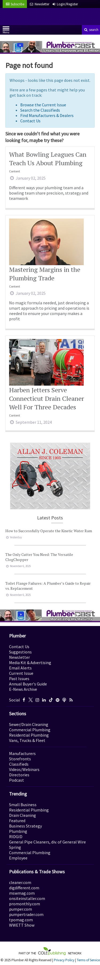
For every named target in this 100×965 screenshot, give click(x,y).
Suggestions (20, 652)
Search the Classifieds (40, 110)
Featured (17, 820)
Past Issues (19, 678)
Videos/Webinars (24, 769)
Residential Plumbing (29, 735)
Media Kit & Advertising (30, 662)
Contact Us (30, 120)
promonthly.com (24, 903)
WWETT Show (21, 925)
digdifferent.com (24, 887)
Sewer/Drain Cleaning (28, 724)
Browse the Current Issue (43, 104)
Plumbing (18, 831)
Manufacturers (22, 753)
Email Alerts (20, 668)
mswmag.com (22, 893)
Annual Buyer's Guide (28, 684)
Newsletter (19, 657)
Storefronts (20, 758)
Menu (6, 31)
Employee (18, 858)
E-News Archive (23, 689)
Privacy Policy (64, 960)
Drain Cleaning (22, 815)
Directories (19, 774)
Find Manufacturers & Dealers (47, 115)
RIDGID (15, 836)
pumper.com (20, 909)
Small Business (23, 804)
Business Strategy (25, 826)
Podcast (16, 780)
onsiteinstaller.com (27, 898)
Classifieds (19, 764)
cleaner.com (20, 882)
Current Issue (21, 673)
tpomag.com (21, 919)
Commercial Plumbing (29, 729)
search (90, 29)
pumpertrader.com (26, 914)
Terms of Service (88, 960)
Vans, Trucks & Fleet (27, 740)
